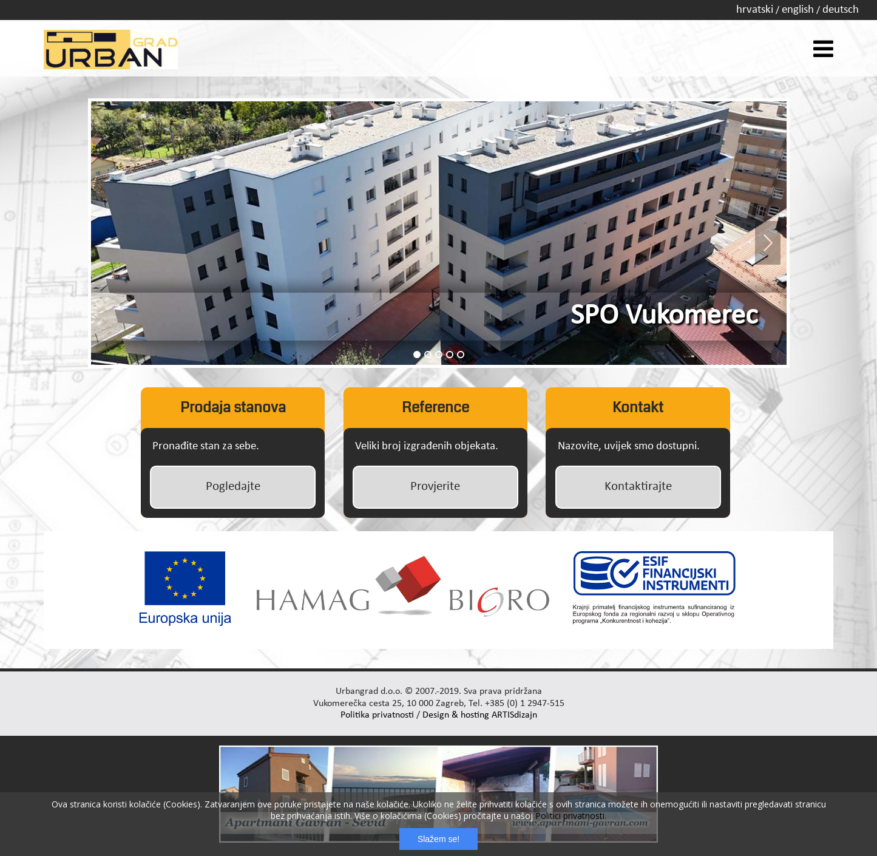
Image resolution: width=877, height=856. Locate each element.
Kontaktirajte (638, 486)
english (798, 10)
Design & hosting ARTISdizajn (479, 715)
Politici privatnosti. (570, 815)
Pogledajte (233, 486)
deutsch (840, 10)
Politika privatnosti (377, 715)
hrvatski (754, 10)
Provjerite (435, 486)
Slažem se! (438, 839)
